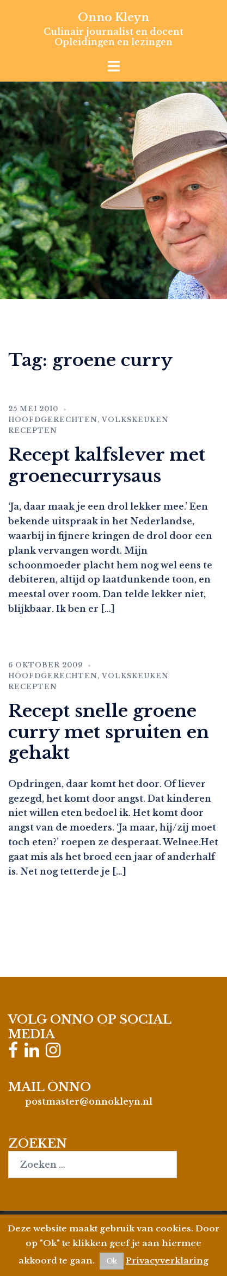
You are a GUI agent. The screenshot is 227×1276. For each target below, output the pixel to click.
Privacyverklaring (167, 1260)
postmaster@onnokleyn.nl (88, 1101)
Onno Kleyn (113, 17)
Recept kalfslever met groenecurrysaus (106, 465)
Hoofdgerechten (52, 420)
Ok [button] (111, 1261)
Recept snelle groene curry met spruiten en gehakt (108, 732)
